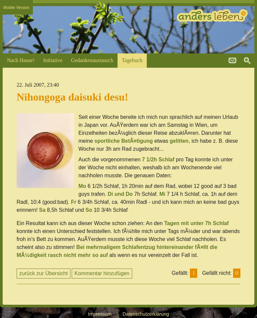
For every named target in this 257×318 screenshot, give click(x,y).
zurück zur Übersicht (43, 273)
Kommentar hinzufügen (101, 273)
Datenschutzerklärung (146, 314)
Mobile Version (16, 7)
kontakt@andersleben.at (232, 60)
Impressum (100, 314)
